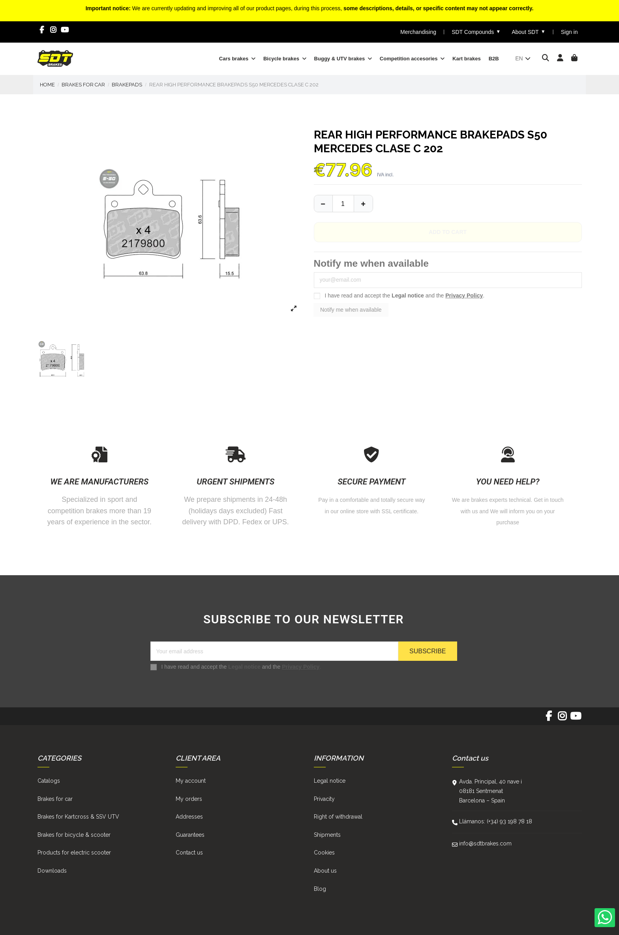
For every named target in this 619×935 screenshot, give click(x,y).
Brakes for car (55, 799)
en (523, 58)
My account (191, 781)
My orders (189, 799)
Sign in (569, 32)
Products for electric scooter (74, 852)
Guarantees (190, 835)
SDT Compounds (476, 32)
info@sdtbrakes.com (485, 843)
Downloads (52, 871)
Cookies (324, 852)
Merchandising (418, 32)
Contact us (189, 852)
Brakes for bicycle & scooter (74, 835)
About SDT (528, 32)
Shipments (327, 835)
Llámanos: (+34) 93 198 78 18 (495, 821)
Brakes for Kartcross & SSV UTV (78, 816)
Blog (320, 889)
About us (325, 871)
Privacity (324, 799)
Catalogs (49, 781)
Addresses (189, 816)
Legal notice (408, 295)
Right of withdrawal (338, 816)
